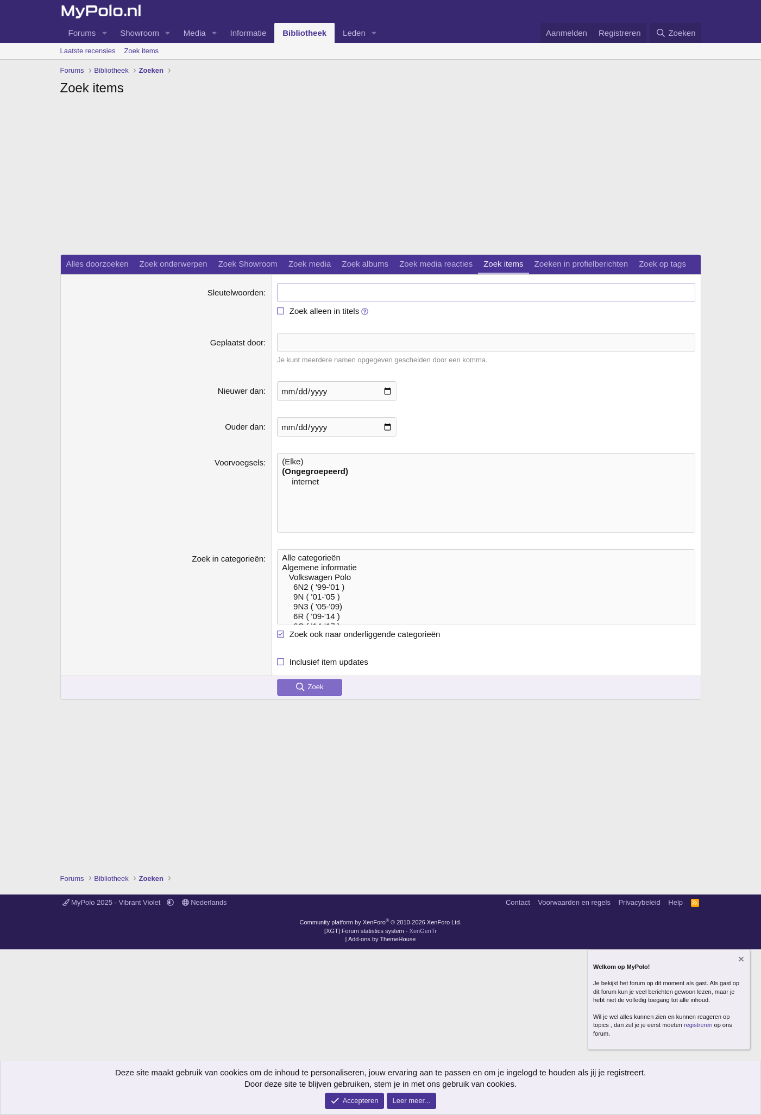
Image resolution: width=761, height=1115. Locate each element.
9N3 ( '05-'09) (486, 607)
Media (195, 32)
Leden (354, 32)
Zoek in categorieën (227, 558)
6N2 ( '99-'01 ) (486, 587)
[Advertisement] (380, 178)
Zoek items (141, 51)
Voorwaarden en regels (574, 902)
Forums (82, 32)
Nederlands (204, 902)
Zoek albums (365, 263)
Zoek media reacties (436, 263)
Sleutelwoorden (235, 292)
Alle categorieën (486, 558)
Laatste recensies (88, 51)
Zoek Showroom (248, 263)
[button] (104, 33)
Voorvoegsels (239, 462)
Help (675, 902)
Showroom (139, 32)
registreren (698, 1025)
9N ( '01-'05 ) (486, 597)
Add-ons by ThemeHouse (382, 939)
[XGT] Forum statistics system (380, 931)
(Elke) (486, 462)
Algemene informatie (486, 567)
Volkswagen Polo (486, 577)
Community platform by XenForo (381, 922)
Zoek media (309, 263)
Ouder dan (244, 426)
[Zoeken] (675, 33)
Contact (518, 902)
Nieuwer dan (240, 390)
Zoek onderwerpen (173, 263)
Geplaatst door (236, 342)
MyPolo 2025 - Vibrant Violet (112, 902)
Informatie (248, 32)
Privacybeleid (639, 902)
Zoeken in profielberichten (581, 263)
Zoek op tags (662, 263)
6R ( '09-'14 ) (486, 616)
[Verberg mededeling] (740, 960)
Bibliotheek (304, 32)
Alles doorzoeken (97, 263)
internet (486, 482)
